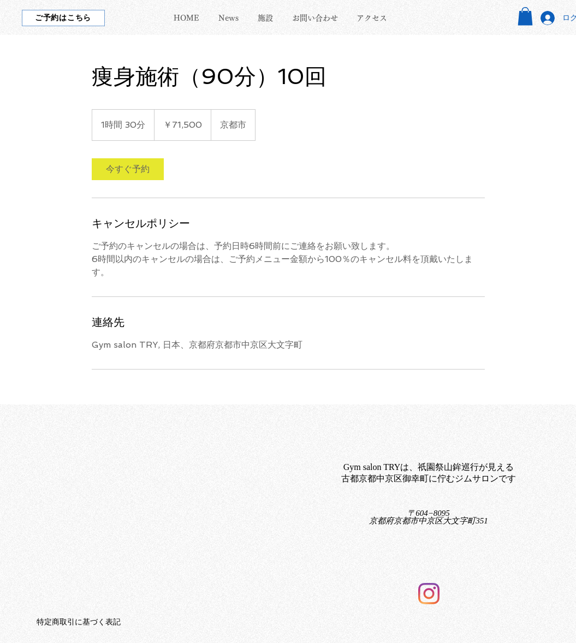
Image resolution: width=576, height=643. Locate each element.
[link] (128, 169)
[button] (525, 16)
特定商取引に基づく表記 (79, 622)
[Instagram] (429, 593)
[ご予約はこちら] (63, 18)
